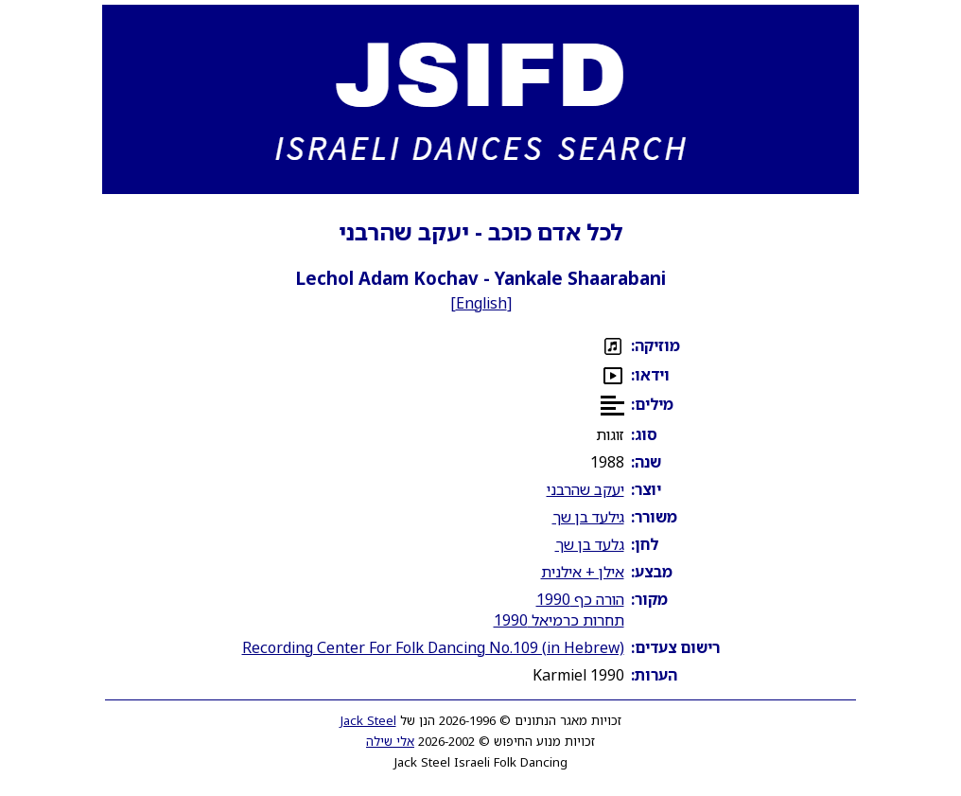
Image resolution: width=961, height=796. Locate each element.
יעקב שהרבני (585, 489)
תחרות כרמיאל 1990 (559, 620)
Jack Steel (368, 720)
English (481, 302)
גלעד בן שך (589, 544)
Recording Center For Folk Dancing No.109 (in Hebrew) (433, 647)
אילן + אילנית (582, 571)
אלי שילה (390, 741)
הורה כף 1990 (580, 599)
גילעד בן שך (588, 516)
